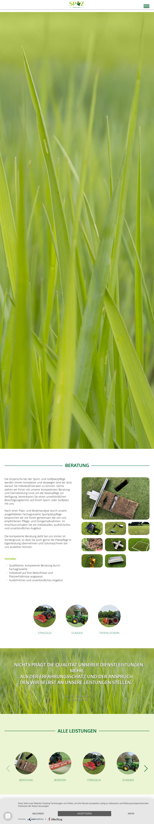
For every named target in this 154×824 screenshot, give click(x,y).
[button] (146, 768)
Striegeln (44, 633)
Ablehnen (38, 813)
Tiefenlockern (109, 633)
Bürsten (60, 780)
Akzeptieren (84, 813)
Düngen (77, 633)
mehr (131, 813)
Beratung (26, 780)
